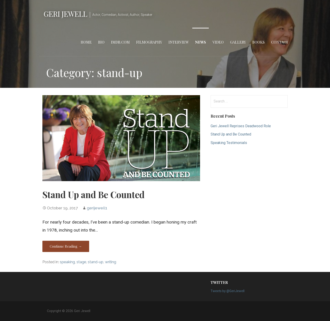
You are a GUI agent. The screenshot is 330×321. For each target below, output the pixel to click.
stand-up (95, 262)
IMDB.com (120, 42)
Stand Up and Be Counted (93, 194)
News (200, 42)
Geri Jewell (65, 14)
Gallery (238, 42)
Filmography (149, 42)
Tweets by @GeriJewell (228, 291)
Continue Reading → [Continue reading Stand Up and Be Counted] (66, 246)
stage (81, 262)
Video (218, 42)
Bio (101, 42)
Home (86, 42)
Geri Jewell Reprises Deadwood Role (241, 126)
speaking (67, 262)
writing (110, 262)
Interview (178, 42)
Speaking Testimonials (229, 143)
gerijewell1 (97, 208)
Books (258, 42)
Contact (279, 42)
